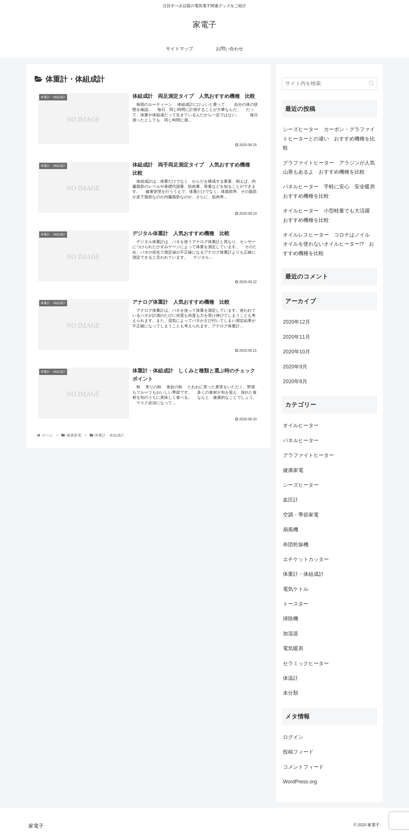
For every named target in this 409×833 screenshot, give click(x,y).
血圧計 (290, 500)
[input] (329, 83)
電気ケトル (295, 589)
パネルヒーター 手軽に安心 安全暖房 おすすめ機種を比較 (330, 191)
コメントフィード (303, 767)
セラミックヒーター (306, 663)
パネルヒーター (301, 440)
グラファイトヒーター (308, 455)
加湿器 (290, 633)
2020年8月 (295, 381)
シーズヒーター (301, 485)
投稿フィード (298, 752)
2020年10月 (296, 352)
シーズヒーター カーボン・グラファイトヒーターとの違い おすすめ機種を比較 (329, 138)
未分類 (290, 693)
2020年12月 (296, 322)
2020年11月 (296, 337)
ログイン (293, 737)
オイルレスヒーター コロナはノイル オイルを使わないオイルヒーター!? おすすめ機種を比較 (329, 244)
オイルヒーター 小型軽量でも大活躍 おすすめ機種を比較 (329, 215)
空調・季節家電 (301, 515)
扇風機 (290, 529)
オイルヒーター (301, 425)
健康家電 (293, 470)
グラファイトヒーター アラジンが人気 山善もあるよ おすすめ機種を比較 (330, 167)
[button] (371, 83)
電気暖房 (293, 648)
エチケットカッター (306, 559)
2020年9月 (295, 367)
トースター (295, 604)
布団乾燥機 (295, 544)
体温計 (290, 678)
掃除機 (290, 618)
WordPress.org (300, 782)
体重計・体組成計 (303, 574)
